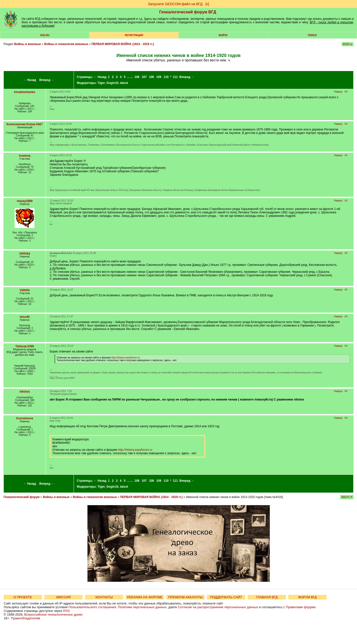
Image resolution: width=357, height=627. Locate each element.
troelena (24, 155)
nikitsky (24, 253)
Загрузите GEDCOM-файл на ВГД (175, 4)
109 (158, 77)
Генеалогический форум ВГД (187, 12)
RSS (66, 611)
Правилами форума (301, 607)
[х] (207, 4)
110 (166, 77)
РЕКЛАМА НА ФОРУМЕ (144, 597)
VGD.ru (45, 35)
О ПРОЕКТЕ (23, 597)
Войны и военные (27, 44)
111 (175, 77)
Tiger (101, 83)
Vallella (25, 290)
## (346, 91)
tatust (124, 83)
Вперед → (46, 80)
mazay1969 (24, 201)
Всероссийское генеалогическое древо (53, 614)
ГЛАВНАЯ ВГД (267, 597)
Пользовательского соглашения (92, 607)
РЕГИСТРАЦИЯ (134, 35)
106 (136, 77)
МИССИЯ (63, 597)
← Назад (29, 80)
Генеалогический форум (21, 497)
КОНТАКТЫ (104, 597)
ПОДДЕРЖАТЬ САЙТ (226, 597)
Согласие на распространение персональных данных (218, 607)
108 (151, 77)
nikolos (24, 391)
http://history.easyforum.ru (125, 357)
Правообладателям (25, 618)
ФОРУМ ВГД (307, 597)
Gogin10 (112, 83)
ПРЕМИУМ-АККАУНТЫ (185, 597)
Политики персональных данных (142, 607)
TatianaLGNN (24, 346)
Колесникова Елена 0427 (24, 124)
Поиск (312, 35)
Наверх (338, 91)
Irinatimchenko (24, 92)
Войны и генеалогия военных (66, 44)
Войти (223, 35)
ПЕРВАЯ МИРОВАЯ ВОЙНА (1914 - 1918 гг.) (122, 44)
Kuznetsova (24, 418)
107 (144, 77)
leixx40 (25, 317)
